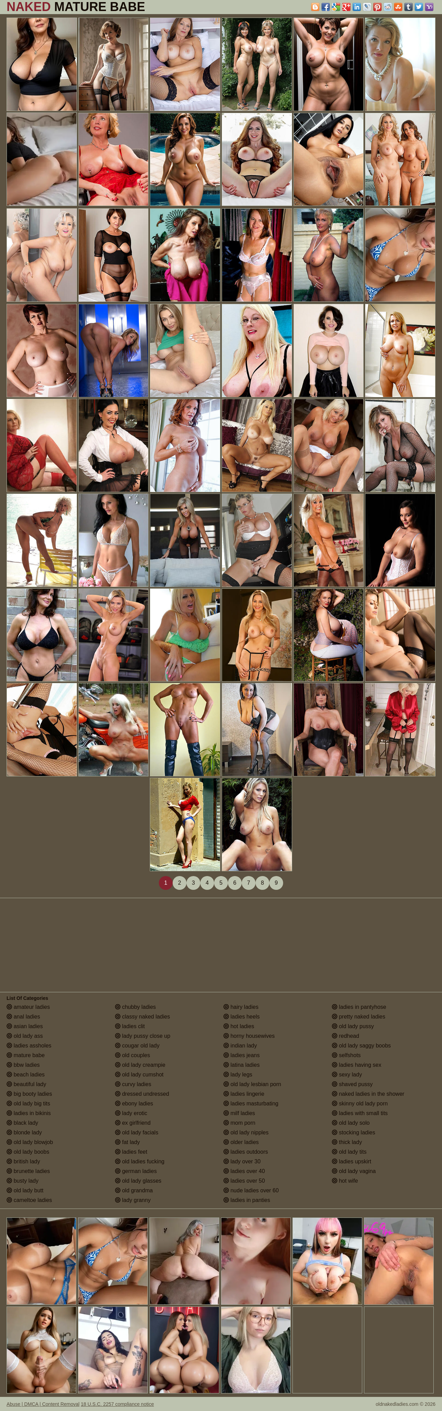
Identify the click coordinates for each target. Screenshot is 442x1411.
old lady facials (136, 1132)
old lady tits (349, 1152)
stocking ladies (353, 1132)
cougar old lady (137, 1046)
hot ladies (238, 1026)
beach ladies (26, 1074)
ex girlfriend (133, 1123)
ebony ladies (134, 1103)
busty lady (22, 1181)
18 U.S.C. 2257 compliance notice (117, 1404)
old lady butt (25, 1190)
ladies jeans (241, 1055)
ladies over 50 (244, 1181)
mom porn (239, 1123)
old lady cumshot (139, 1074)
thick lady (347, 1142)
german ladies (136, 1171)
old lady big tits (28, 1103)
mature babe (26, 1055)
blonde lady (24, 1132)
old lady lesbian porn (252, 1084)
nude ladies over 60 (251, 1190)
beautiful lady (26, 1084)
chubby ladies (135, 1007)
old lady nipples (246, 1132)
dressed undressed (142, 1094)
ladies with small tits (360, 1113)
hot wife (345, 1181)
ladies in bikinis (29, 1113)
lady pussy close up (142, 1036)
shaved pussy (352, 1084)
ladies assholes (29, 1046)
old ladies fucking (139, 1161)
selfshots (346, 1055)
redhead (345, 1036)
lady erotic (131, 1113)
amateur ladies (28, 1007)
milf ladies (239, 1113)
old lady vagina (354, 1171)
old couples (132, 1055)
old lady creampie (140, 1065)
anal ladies (23, 1017)
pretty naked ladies (358, 1017)
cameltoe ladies (29, 1200)
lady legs (237, 1074)
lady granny (133, 1200)
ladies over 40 (244, 1171)
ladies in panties (246, 1200)
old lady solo (350, 1123)
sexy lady (347, 1074)
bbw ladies (23, 1065)
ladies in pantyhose (359, 1007)
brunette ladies (28, 1171)
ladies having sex (356, 1065)
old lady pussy (353, 1026)
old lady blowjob (30, 1142)
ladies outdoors (245, 1152)
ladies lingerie (243, 1094)
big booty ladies (29, 1094)
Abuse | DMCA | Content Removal (43, 1404)
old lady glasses (138, 1181)
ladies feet (131, 1152)
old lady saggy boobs (361, 1046)
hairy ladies (240, 1007)
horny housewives (249, 1036)
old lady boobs (28, 1152)
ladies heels (241, 1017)
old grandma (134, 1190)
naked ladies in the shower (368, 1094)
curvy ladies (133, 1084)
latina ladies (241, 1065)
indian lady (240, 1046)
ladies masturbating (250, 1103)
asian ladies (25, 1026)
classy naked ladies (142, 1017)
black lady (22, 1123)
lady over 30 (242, 1161)
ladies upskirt (351, 1161)
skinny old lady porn (360, 1103)
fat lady (127, 1142)
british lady (23, 1161)
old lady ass (25, 1036)
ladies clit (130, 1026)
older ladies (241, 1142)
